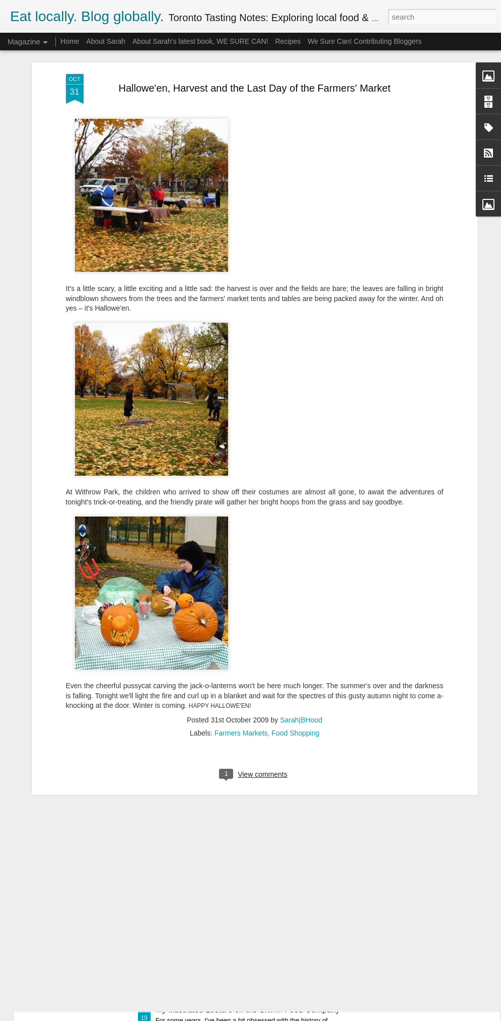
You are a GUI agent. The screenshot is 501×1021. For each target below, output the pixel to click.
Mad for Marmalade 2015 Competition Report (236, 895)
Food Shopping (295, 654)
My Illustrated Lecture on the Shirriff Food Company (248, 1009)
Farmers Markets (241, 654)
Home (69, 41)
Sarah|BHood (301, 641)
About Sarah (105, 41)
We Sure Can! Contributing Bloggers (364, 41)
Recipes (288, 41)
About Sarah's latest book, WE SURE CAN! (200, 41)
